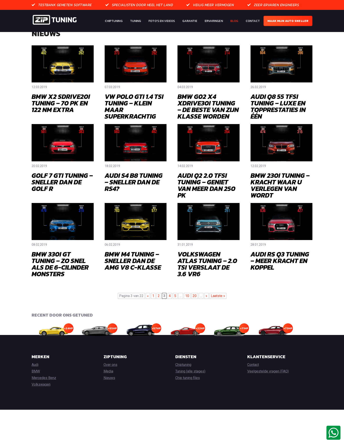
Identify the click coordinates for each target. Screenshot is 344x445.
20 (195, 312)
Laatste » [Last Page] (218, 312)
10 (187, 312)
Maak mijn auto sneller (287, 21)
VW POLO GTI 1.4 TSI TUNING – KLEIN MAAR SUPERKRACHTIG (134, 123)
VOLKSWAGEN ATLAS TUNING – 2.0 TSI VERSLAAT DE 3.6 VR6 (207, 280)
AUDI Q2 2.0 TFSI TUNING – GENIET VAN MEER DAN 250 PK (206, 202)
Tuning (135, 21)
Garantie (189, 21)
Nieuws (109, 394)
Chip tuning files (187, 394)
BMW (36, 388)
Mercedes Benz (44, 394)
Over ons (110, 381)
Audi (35, 381)
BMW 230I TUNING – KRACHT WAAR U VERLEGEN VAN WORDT (280, 202)
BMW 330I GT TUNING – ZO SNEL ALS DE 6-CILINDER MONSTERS (60, 280)
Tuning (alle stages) (190, 388)
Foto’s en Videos (162, 21)
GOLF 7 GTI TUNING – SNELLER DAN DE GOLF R (62, 198)
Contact (253, 21)
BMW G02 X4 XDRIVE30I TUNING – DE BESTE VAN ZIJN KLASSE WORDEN (208, 123)
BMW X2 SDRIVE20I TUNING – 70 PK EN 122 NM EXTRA (61, 119)
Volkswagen (41, 401)
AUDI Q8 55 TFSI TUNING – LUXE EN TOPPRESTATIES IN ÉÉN (278, 123)
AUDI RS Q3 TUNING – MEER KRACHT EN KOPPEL (280, 277)
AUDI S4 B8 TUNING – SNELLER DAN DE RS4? (134, 198)
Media (108, 388)
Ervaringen (214, 21)
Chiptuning (114, 21)
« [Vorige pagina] (148, 312)
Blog (234, 21)
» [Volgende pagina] (206, 312)
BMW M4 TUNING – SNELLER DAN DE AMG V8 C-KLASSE (133, 277)
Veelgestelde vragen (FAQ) (268, 388)
